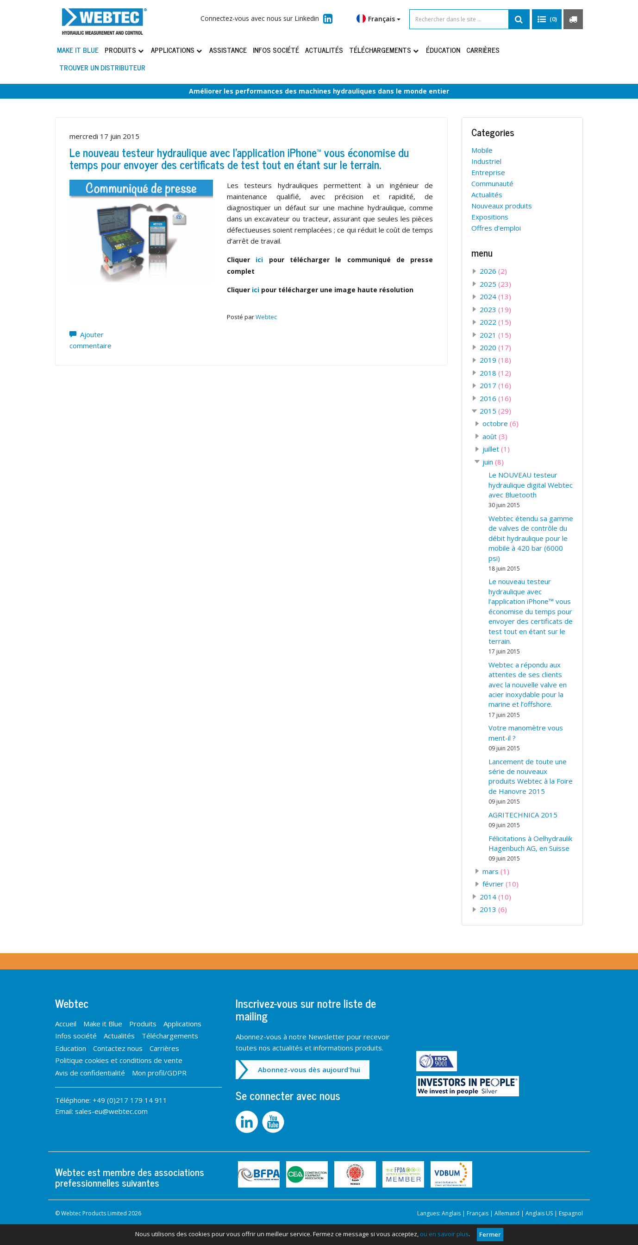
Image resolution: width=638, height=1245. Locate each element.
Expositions (489, 216)
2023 (495, 309)
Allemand (506, 1213)
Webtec (266, 317)
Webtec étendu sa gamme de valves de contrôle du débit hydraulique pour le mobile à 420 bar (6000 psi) (530, 543)
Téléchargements (384, 50)
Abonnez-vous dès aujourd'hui (309, 1069)
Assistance (228, 50)
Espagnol (571, 1213)
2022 (495, 322)
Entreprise (488, 172)
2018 (495, 372)
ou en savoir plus (444, 1234)
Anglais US (539, 1213)
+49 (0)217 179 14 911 (130, 1100)
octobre (500, 423)
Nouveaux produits (501, 205)
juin (493, 461)
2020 (495, 347)
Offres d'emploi (496, 228)
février (500, 883)
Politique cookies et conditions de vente (118, 1060)
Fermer (490, 1234)
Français (378, 18)
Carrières (483, 50)
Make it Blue (78, 50)
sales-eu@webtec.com (111, 1111)
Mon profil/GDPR (159, 1072)
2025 (495, 284)
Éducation (443, 50)
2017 (495, 385)
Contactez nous (118, 1048)
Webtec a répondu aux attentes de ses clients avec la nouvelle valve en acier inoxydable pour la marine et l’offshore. (527, 689)
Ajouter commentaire (90, 340)
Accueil (65, 1023)
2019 (495, 360)
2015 (495, 410)
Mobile (482, 150)
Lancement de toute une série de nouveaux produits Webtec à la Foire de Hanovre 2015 (530, 781)
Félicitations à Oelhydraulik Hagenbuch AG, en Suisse (530, 848)
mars (495, 871)
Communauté (492, 183)
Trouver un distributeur (102, 67)
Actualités (324, 50)
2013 (493, 909)
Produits (125, 50)
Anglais (451, 1213)
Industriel (486, 161)
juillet (496, 448)
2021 (495, 335)
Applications (177, 50)
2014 (495, 896)
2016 (495, 398)
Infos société (276, 50)
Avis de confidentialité (90, 1072)
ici (259, 259)
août (494, 436)
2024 (495, 296)
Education (70, 1048)
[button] (547, 19)
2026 (493, 271)
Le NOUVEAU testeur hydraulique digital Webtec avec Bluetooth (530, 489)
